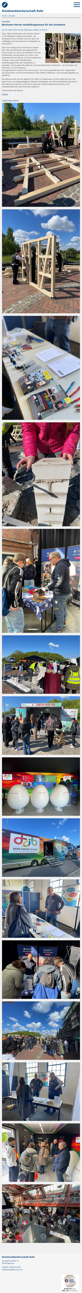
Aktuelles (11, 16)
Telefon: (5, 1267)
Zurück (5, 94)
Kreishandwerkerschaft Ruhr (4, 4)
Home (4, 16)
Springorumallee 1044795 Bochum (10, 1262)
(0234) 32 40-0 (15, 1267)
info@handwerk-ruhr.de (12, 1269)
